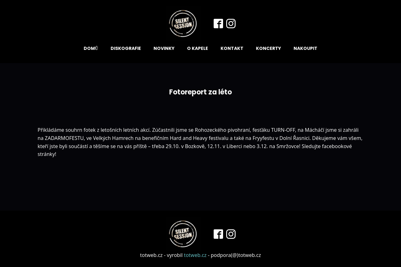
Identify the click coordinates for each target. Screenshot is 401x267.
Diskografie (126, 48)
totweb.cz (195, 255)
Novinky (164, 48)
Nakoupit (305, 48)
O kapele (197, 48)
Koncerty (268, 48)
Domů (91, 48)
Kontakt (232, 48)
